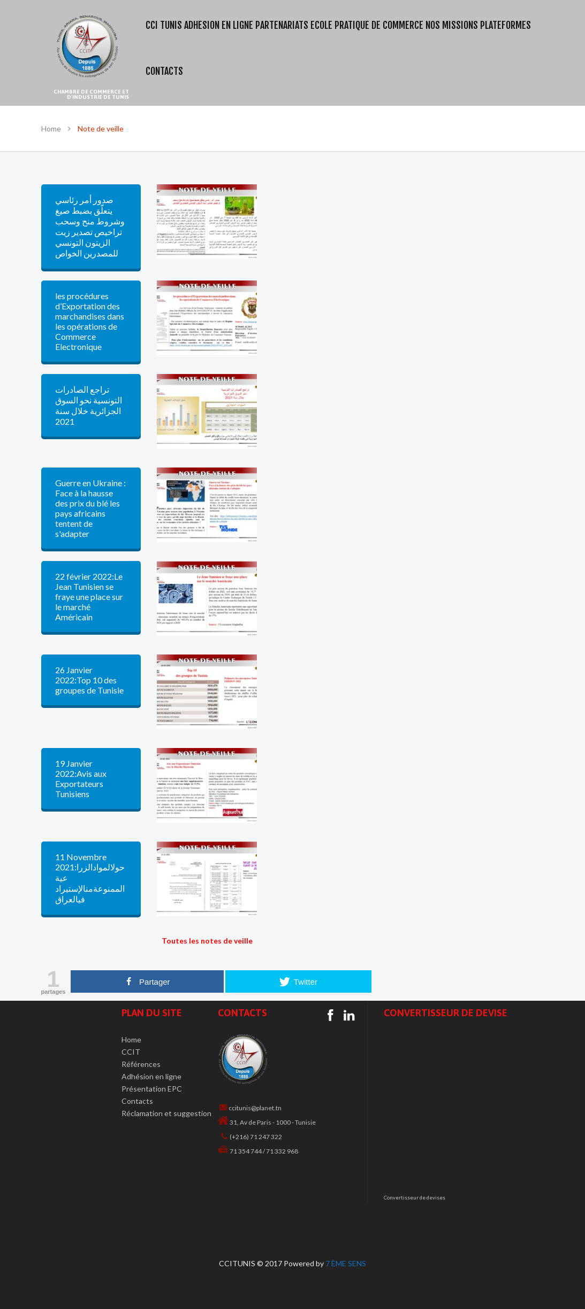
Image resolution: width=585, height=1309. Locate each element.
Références (141, 1064)
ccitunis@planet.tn (255, 1108)
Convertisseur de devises (414, 1198)
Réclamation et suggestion (166, 1113)
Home (51, 128)
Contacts (137, 1100)
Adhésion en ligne (151, 1076)
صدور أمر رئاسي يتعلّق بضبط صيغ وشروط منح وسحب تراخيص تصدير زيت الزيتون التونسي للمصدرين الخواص (90, 226)
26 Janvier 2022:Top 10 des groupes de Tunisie (89, 680)
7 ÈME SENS (345, 1263)
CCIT (130, 1051)
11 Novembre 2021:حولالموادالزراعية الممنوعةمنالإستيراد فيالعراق (90, 878)
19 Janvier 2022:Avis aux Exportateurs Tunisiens (81, 778)
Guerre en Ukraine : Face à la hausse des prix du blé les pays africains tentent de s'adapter (90, 508)
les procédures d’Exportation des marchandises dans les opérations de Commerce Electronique (89, 321)
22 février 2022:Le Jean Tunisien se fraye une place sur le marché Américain (89, 596)
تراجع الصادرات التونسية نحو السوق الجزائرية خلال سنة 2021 (88, 405)
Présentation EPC (151, 1088)
